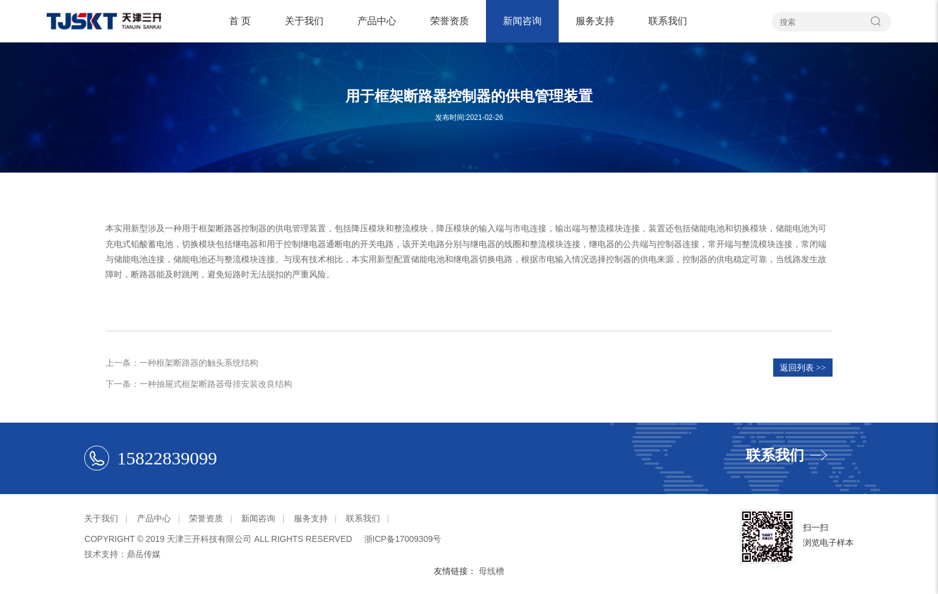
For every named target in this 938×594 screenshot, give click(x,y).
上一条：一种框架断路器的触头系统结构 (181, 363)
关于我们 (304, 21)
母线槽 (491, 571)
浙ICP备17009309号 (403, 539)
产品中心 (377, 21)
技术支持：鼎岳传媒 (122, 554)
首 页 (240, 21)
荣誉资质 (449, 21)
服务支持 (595, 21)
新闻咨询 (522, 21)
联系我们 (667, 21)
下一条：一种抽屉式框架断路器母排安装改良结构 (198, 384)
